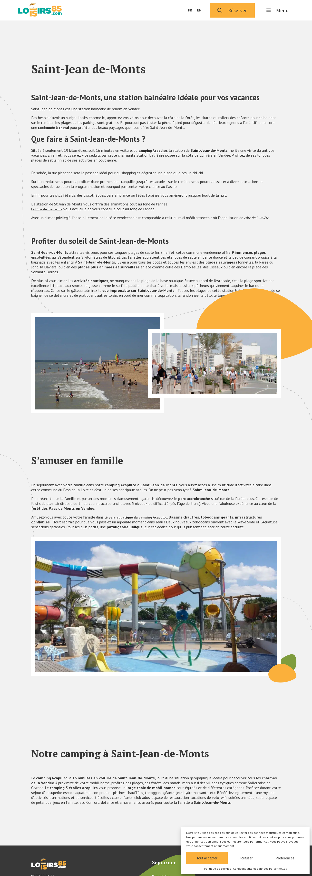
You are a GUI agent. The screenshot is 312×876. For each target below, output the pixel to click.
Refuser (247, 858)
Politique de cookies (217, 868)
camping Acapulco (154, 150)
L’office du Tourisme (48, 208)
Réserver (232, 10)
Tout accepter (207, 858)
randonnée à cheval (55, 127)
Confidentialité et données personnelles (260, 868)
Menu (277, 10)
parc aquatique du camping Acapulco (141, 517)
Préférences (284, 858)
